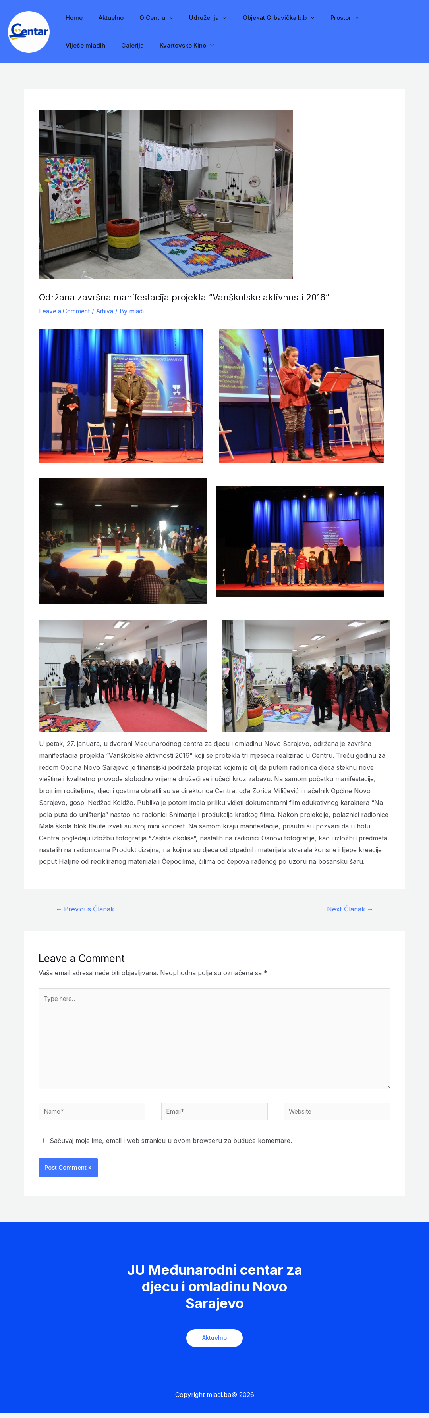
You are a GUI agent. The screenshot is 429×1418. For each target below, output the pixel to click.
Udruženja (190, 17)
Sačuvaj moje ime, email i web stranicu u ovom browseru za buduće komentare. (171, 1146)
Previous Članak (86, 909)
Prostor (319, 17)
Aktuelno (105, 17)
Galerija (75, 45)
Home (72, 17)
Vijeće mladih (369, 17)
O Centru (142, 17)
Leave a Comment (66, 311)
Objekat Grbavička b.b (257, 17)
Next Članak (349, 909)
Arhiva (110, 311)
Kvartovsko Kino (121, 45)
